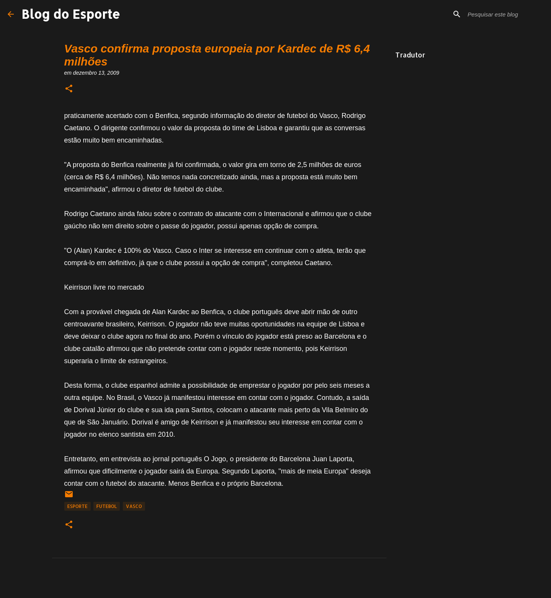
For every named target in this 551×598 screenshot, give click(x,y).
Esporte (77, 506)
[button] (68, 89)
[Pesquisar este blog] (505, 14)
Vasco (134, 506)
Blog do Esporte (70, 14)
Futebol (106, 506)
